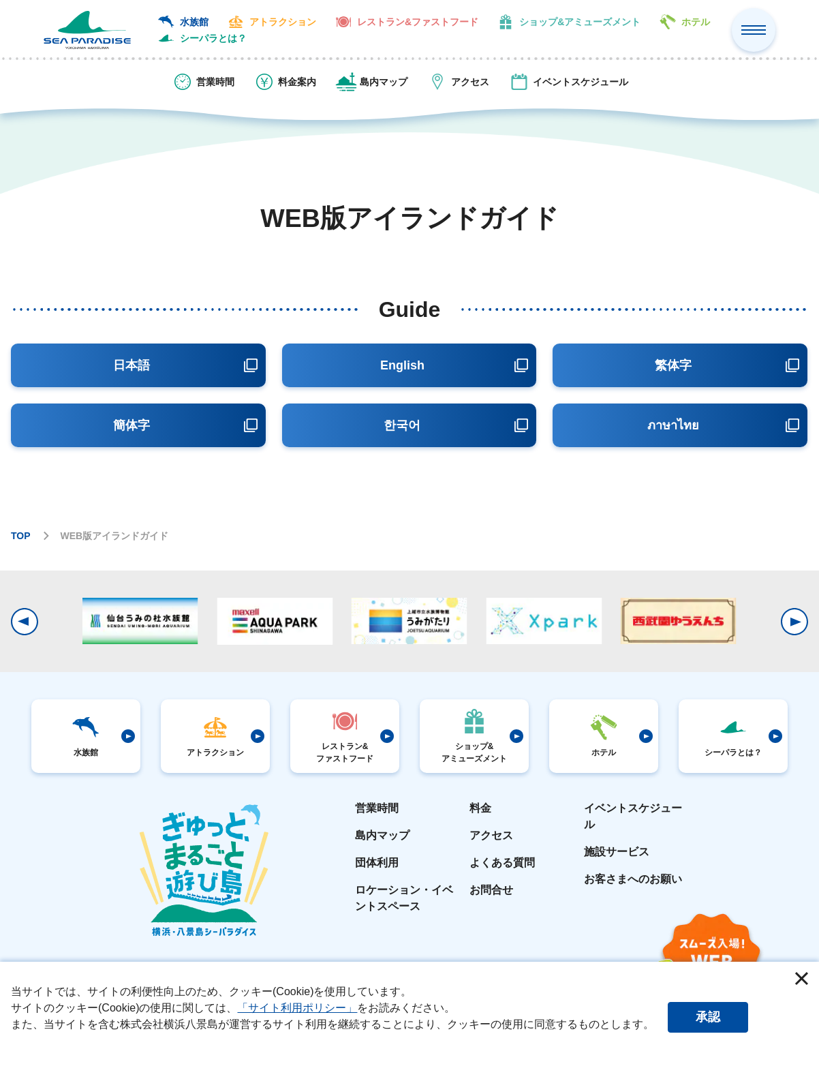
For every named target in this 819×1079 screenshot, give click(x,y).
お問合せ (491, 890)
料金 (480, 808)
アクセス (491, 835)
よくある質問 (502, 862)
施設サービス (616, 851)
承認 (708, 1017)
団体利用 (377, 862)
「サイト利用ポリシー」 (297, 1008)
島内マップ (382, 835)
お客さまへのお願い (633, 879)
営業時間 (377, 808)
